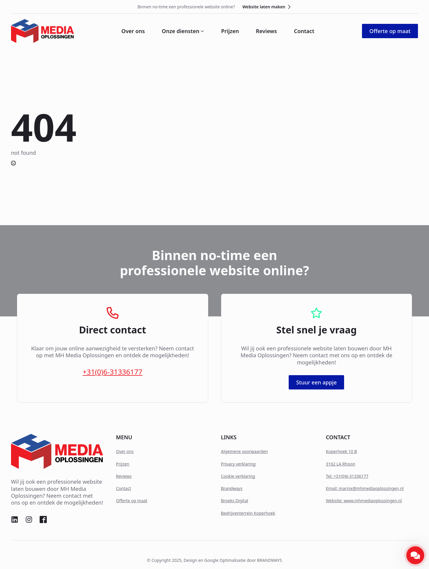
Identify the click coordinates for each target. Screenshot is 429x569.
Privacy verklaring (238, 464)
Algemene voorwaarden (244, 451)
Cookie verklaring (238, 476)
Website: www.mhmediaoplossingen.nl (364, 500)
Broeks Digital (234, 500)
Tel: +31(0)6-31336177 (347, 476)
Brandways (232, 488)
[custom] (14, 519)
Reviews (266, 31)
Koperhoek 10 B (341, 451)
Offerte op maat (131, 500)
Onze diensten (180, 31)
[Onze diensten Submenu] (201, 31)
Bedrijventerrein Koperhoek (248, 513)
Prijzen (230, 31)
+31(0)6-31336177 (112, 371)
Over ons (133, 31)
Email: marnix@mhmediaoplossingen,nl (365, 488)
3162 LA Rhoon (340, 464)
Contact (304, 31)
